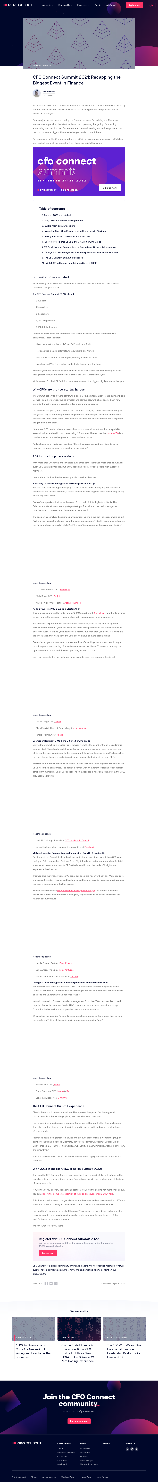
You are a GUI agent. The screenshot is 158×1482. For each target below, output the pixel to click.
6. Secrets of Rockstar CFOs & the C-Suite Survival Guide (71, 241)
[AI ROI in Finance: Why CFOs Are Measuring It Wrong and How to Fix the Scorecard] (33, 1338)
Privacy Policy (86, 1477)
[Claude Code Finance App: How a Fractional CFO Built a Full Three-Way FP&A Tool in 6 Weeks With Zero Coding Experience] (79, 1340)
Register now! (47, 1253)
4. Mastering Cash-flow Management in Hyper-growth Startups (74, 231)
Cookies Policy (68, 1477)
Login (150, 5)
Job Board (111, 5)
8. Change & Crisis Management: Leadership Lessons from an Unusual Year (80, 252)
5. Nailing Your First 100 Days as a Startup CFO (66, 236)
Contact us (62, 1456)
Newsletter (85, 1452)
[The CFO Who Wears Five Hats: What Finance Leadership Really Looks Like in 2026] (124, 1338)
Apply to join (134, 5)
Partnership (62, 1460)
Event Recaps (86, 1460)
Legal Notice (102, 1477)
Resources (85, 1448)
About (60, 1448)
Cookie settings (49, 1477)
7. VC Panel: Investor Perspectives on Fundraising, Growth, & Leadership (79, 247)
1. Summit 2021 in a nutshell (56, 215)
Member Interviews (89, 1464)
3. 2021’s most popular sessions (58, 225)
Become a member (79, 1421)
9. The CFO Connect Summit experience (62, 257)
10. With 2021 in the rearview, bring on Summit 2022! (69, 263)
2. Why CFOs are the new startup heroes (62, 220)
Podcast (84, 1456)
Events (98, 5)
